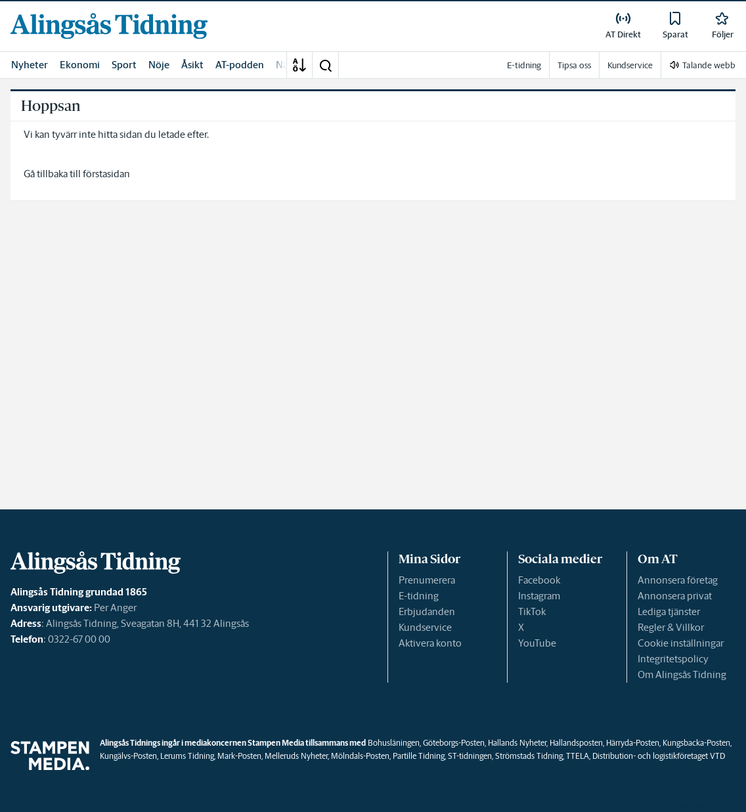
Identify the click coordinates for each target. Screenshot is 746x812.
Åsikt (192, 64)
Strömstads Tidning (529, 756)
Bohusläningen (394, 743)
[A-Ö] (299, 65)
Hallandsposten (576, 743)
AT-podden (239, 64)
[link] (109, 26)
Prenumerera (427, 580)
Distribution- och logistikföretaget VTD (658, 756)
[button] (325, 65)
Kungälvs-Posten (128, 756)
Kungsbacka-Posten (696, 743)
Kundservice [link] (630, 65)
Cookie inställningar (681, 643)
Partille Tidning (419, 756)
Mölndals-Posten (360, 756)
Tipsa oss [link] (574, 65)
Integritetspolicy (673, 658)
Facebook (539, 580)
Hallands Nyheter (517, 743)
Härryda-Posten (632, 743)
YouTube (537, 643)
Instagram (539, 595)
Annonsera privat (675, 595)
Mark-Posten (239, 756)
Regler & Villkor (671, 627)
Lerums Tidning (187, 756)
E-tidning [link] (524, 65)
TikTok (532, 611)
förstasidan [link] (106, 173)
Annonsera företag (678, 580)
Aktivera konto (430, 643)
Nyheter (29, 64)
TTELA (577, 756)
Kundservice (425, 627)
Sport (124, 64)
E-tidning (419, 595)
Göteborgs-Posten (454, 743)
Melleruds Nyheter (296, 756)
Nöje (158, 64)
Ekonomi (80, 64)
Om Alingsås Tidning (682, 674)
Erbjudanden (427, 611)
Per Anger (115, 607)
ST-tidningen (470, 756)
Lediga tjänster (669, 611)
